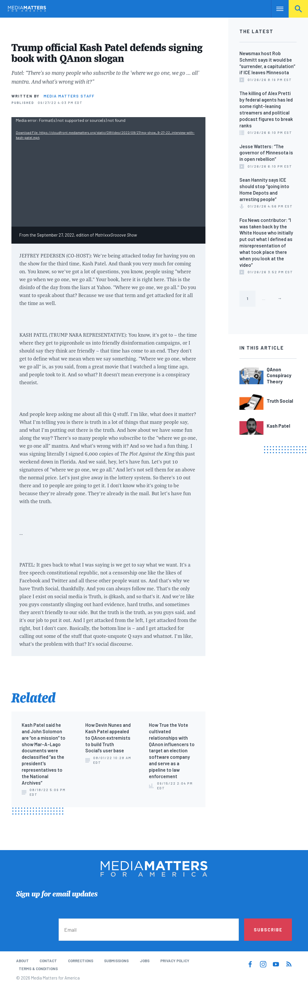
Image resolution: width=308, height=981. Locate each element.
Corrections (80, 960)
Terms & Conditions (38, 968)
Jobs (144, 960)
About (22, 960)
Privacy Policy (174, 960)
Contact (48, 960)
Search (298, 9)
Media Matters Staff (69, 96)
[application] (108, 171)
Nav (276, 9)
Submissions (116, 960)
